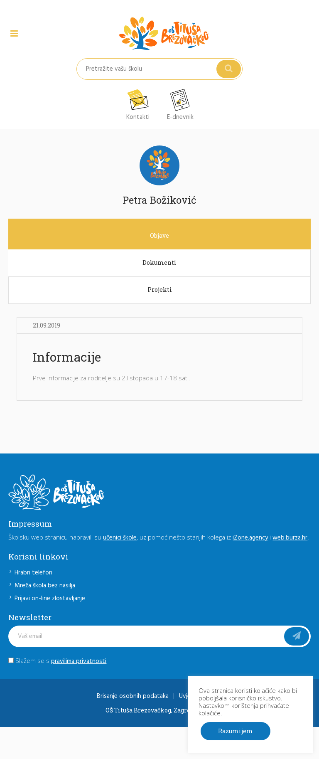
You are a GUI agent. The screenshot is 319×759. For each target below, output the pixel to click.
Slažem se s (57, 660)
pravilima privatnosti (78, 661)
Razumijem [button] (235, 731)
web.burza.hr (289, 538)
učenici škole (120, 538)
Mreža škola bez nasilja (45, 586)
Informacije (67, 357)
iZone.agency (250, 538)
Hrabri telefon (33, 573)
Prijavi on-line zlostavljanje (50, 599)
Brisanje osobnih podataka (133, 696)
